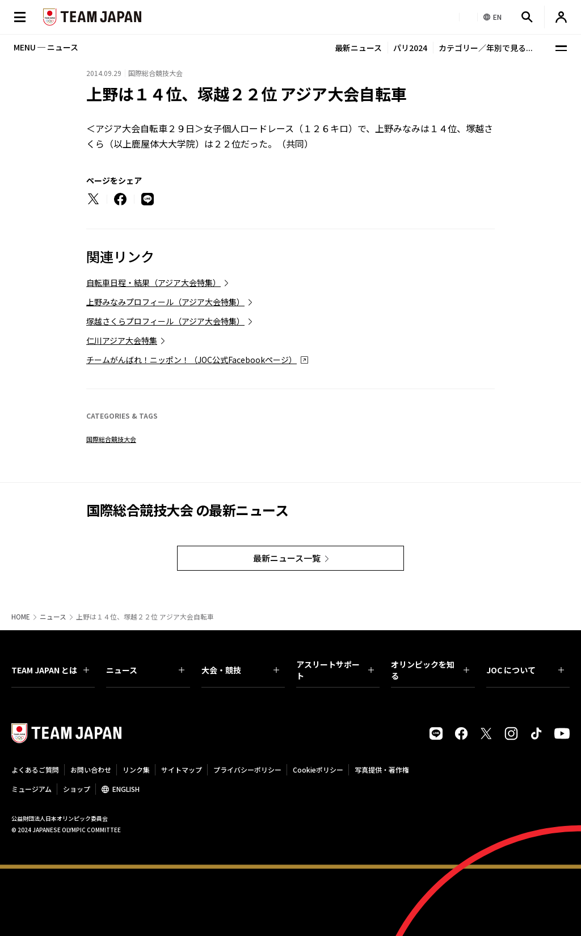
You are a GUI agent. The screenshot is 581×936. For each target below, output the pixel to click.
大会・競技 (240, 670)
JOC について (525, 670)
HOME (20, 616)
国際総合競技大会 (111, 439)
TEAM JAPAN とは (50, 670)
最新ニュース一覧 (287, 558)
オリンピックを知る (430, 670)
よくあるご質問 (35, 769)
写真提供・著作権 (382, 769)
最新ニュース (358, 47)
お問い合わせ (90, 769)
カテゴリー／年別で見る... (486, 47)
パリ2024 (410, 47)
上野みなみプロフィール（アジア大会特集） (165, 301)
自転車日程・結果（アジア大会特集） (153, 282)
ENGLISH (126, 789)
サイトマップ (181, 769)
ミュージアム (31, 789)
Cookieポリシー (318, 769)
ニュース (53, 616)
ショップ (76, 789)
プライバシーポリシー (247, 769)
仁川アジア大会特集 (121, 340)
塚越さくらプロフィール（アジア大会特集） (165, 321)
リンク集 (136, 769)
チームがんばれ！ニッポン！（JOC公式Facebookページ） (191, 359)
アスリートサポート (335, 670)
